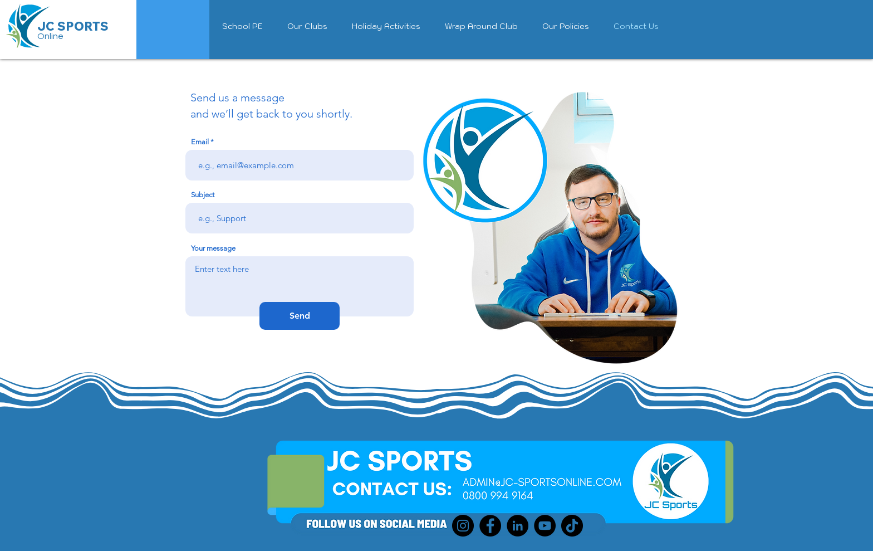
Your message (213, 248)
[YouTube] (545, 526)
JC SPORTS (73, 26)
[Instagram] (463, 526)
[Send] (299, 316)
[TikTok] (572, 526)
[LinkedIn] (517, 526)
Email (200, 141)
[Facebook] (490, 526)
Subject (202, 194)
